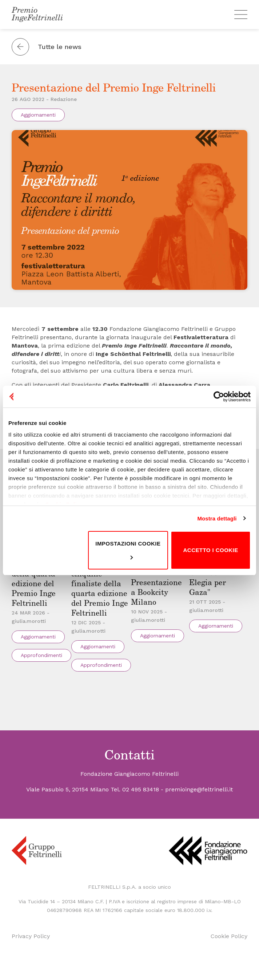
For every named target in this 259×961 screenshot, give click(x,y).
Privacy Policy (31, 936)
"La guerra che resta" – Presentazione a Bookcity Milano (158, 582)
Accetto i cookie (210, 550)
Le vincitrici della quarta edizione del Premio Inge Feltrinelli (35, 583)
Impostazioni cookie (127, 549)
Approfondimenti (41, 655)
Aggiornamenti (38, 115)
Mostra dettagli (216, 518)
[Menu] (240, 14)
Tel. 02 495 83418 (135, 789)
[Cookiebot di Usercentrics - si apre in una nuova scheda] (219, 396)
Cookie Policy (229, 936)
